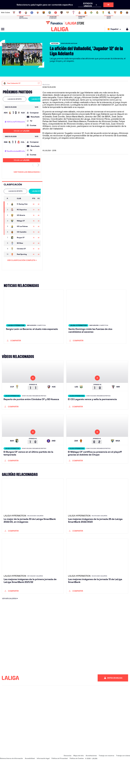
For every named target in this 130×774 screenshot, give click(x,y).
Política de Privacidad (60, 769)
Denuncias (67, 766)
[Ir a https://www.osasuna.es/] (26, 12)
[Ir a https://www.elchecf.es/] (38, 12)
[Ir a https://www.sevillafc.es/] (115, 12)
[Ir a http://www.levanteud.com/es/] (61, 12)
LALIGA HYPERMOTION (40, 99)
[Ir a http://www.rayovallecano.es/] (67, 12)
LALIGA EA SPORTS (14, 99)
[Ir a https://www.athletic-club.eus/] (14, 12)
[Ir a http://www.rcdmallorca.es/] (85, 12)
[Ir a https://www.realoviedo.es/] (103, 12)
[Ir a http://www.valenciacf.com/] (121, 12)
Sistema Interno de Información (11, 769)
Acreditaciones (91, 766)
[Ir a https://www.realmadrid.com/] (97, 12)
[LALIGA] (59, 29)
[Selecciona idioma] (115, 29)
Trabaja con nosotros (106, 766)
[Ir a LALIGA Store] (65, 23)
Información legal (43, 769)
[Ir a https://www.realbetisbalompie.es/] (91, 12)
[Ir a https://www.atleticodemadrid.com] (20, 12)
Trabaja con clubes (123, 766)
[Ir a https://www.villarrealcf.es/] (127, 12)
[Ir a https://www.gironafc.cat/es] (56, 12)
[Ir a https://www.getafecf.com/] (50, 12)
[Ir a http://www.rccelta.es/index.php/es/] (73, 12)
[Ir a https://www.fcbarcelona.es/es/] (44, 12)
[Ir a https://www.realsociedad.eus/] (109, 12)
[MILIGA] (126, 29)
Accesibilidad (30, 769)
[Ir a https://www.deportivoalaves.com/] (32, 12)
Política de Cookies (77, 769)
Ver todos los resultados (27, 172)
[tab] (14, 99)
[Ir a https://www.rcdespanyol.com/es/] (79, 12)
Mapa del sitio (78, 766)
